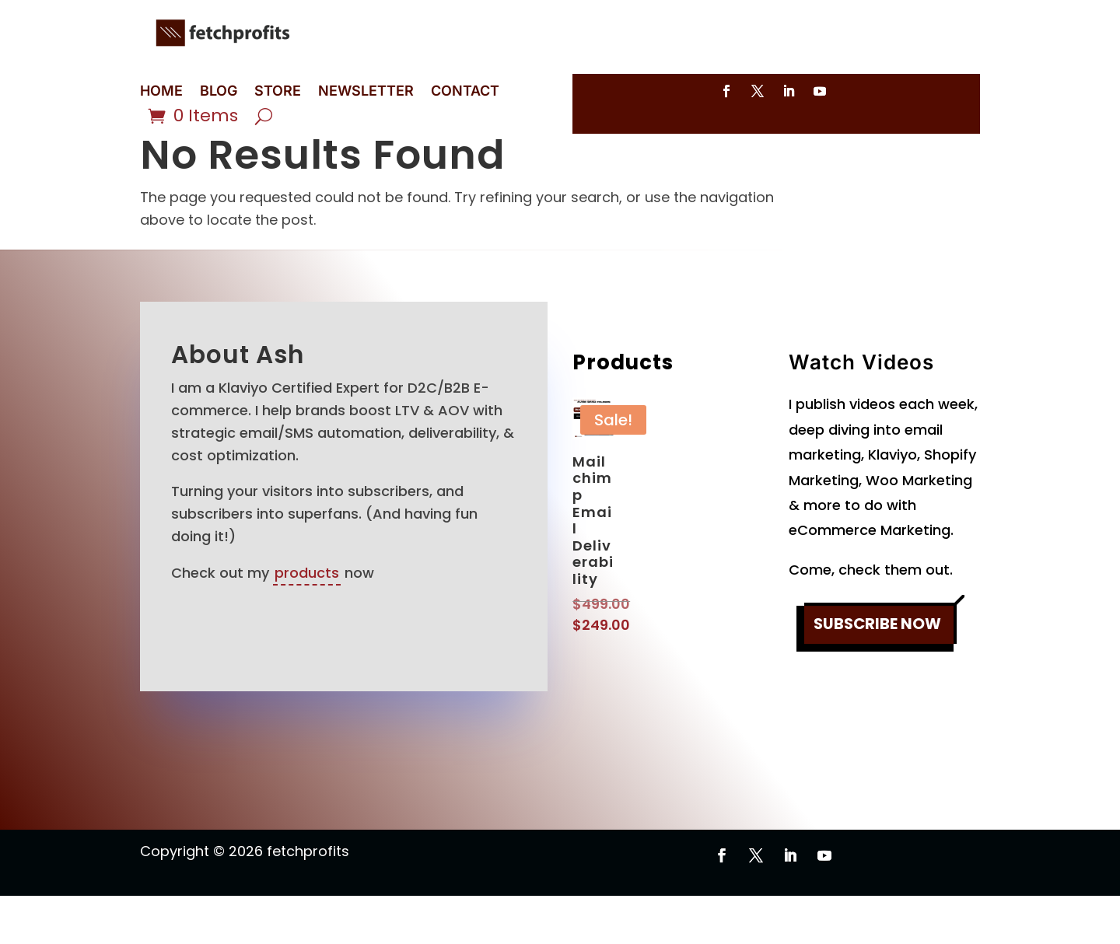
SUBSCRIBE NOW (877, 674)
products (307, 621)
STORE (277, 92)
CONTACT (465, 92)
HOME (161, 92)
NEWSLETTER (366, 92)
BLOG (218, 92)
